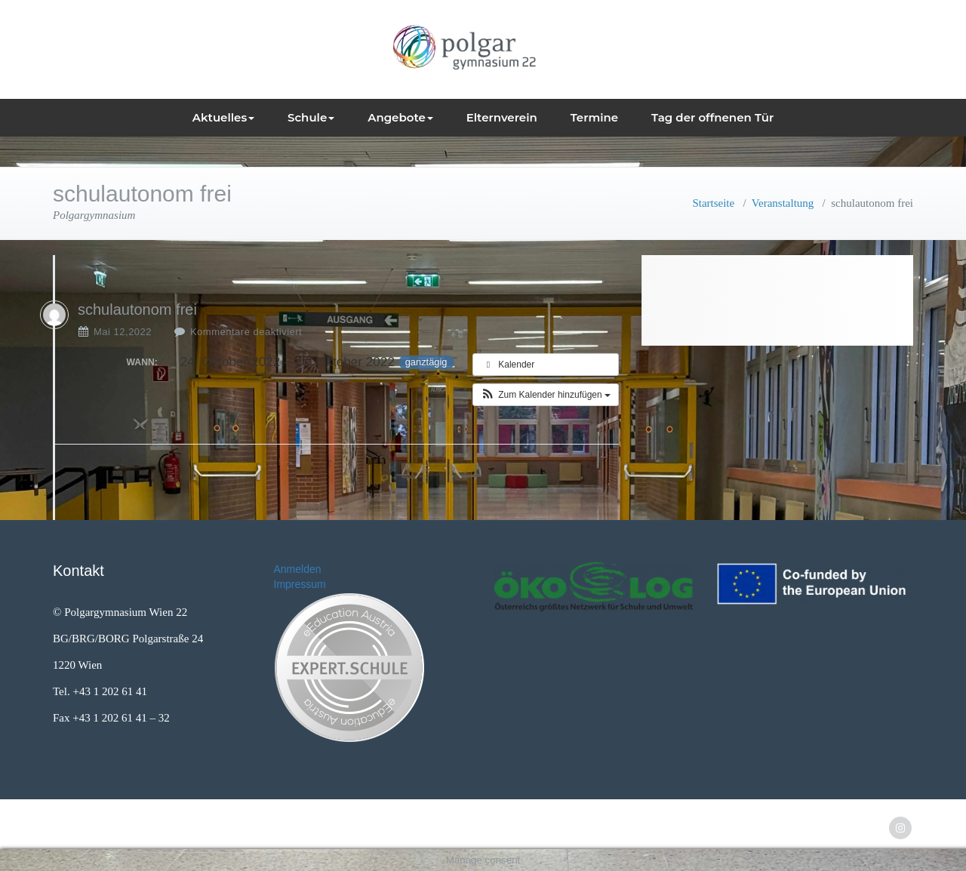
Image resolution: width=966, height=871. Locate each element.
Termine (595, 117)
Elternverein (501, 117)
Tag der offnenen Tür (712, 117)
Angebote (400, 117)
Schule (311, 117)
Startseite (713, 203)
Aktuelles (223, 117)
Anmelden (297, 569)
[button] (545, 394)
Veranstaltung (783, 203)
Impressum (300, 584)
